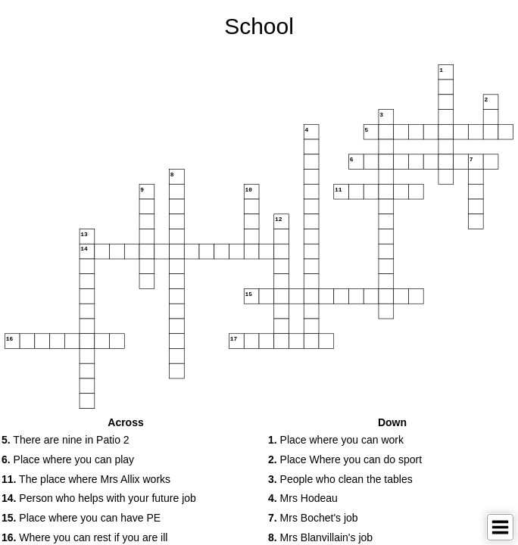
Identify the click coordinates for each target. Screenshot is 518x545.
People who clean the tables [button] (340, 479)
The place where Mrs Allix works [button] (86, 479)
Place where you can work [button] (336, 440)
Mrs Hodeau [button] (303, 498)
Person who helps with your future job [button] (99, 498)
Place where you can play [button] (68, 459)
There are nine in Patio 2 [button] (66, 440)
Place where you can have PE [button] (81, 518)
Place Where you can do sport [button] (345, 459)
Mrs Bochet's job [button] (313, 518)
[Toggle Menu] (500, 527)
